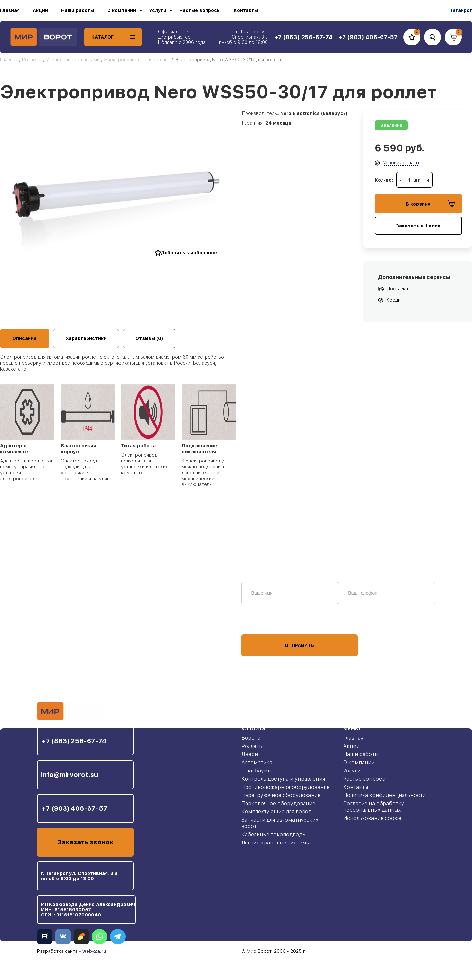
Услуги (157, 10)
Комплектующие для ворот (276, 811)
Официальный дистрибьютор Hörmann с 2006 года (182, 37)
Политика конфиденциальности (384, 795)
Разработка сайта (57, 951)
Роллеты (32, 60)
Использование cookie (372, 818)
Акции (40, 10)
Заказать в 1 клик (418, 226)
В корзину (430, 203)
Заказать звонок (85, 842)
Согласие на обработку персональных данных (373, 806)
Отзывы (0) (149, 338)
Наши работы (77, 10)
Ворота (250, 738)
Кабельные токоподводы (273, 834)
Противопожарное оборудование (285, 787)
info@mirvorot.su (69, 775)
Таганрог (461, 10)
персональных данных (265, 622)
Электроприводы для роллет (137, 60)
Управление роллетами (73, 60)
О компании (121, 10)
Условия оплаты (401, 162)
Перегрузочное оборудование (281, 795)
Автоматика (256, 762)
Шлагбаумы (256, 771)
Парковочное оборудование (278, 803)
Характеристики (86, 338)
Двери (249, 754)
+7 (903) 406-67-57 (74, 808)
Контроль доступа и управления (283, 779)
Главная (10, 10)
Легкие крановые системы (275, 843)
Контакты (246, 10)
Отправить (299, 645)
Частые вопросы (200, 10)
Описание (24, 338)
